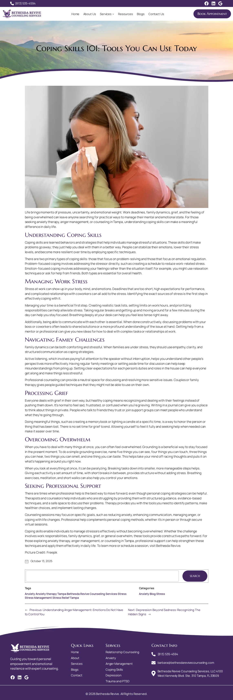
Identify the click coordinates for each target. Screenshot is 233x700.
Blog (153, 594)
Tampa (74, 598)
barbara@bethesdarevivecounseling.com (186, 662)
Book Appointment (212, 14)
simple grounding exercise (88, 451)
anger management (85, 540)
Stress (122, 594)
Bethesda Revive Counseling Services (92, 594)
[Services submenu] (113, 14)
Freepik (52, 552)
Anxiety (30, 594)
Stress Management (38, 598)
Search (195, 576)
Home (75, 14)
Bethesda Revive (168, 545)
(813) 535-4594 (25, 3)
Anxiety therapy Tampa (50, 594)
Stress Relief (60, 598)
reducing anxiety (120, 514)
